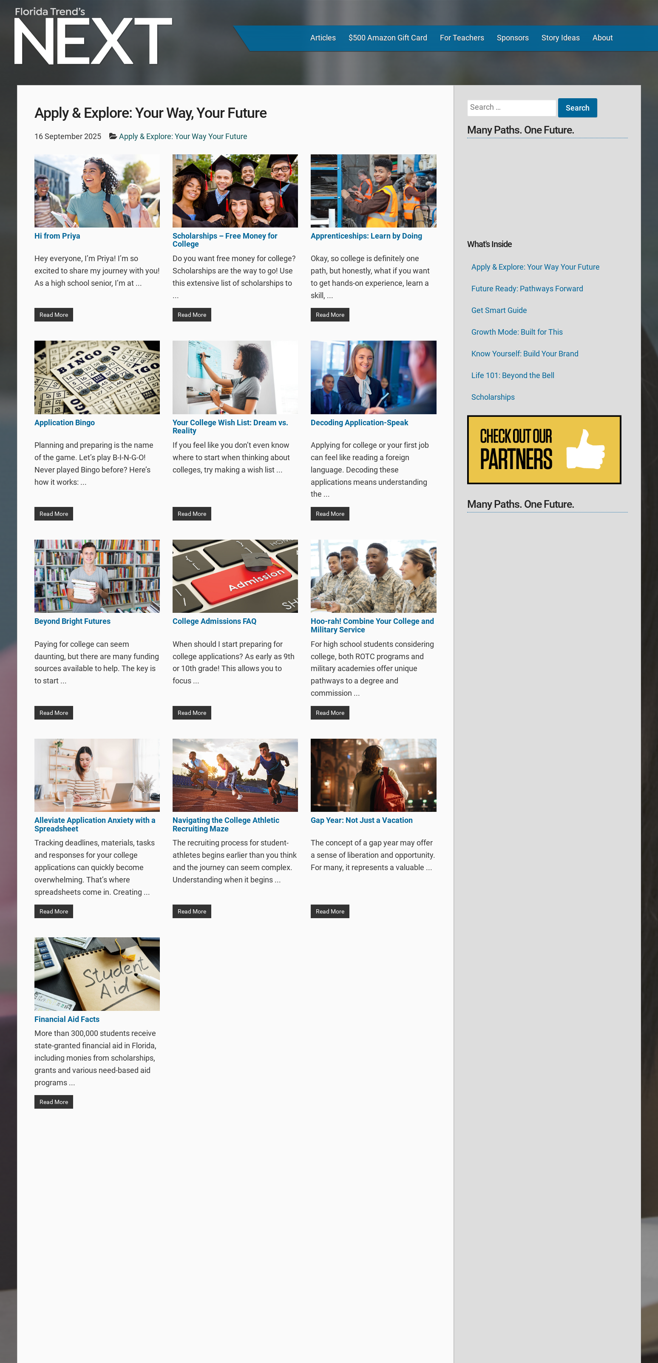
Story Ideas (561, 37)
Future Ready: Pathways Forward (527, 288)
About (603, 37)
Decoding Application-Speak (359, 422)
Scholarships (493, 397)
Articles (323, 37)
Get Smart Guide (499, 310)
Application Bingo (64, 422)
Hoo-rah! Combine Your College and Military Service (372, 625)
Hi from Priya (57, 235)
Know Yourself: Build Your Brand (525, 353)
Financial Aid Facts (66, 1019)
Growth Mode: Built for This (517, 331)
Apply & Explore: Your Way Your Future (535, 266)
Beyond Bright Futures (72, 621)
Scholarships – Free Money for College (225, 240)
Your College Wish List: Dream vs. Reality (230, 426)
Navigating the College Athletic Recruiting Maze (226, 824)
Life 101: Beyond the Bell (512, 375)
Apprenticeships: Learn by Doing (366, 235)
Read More (54, 314)
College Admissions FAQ (214, 621)
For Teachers (462, 37)
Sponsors (513, 37)
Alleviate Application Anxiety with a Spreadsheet (95, 824)
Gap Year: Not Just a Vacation (362, 820)
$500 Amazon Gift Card (388, 37)
